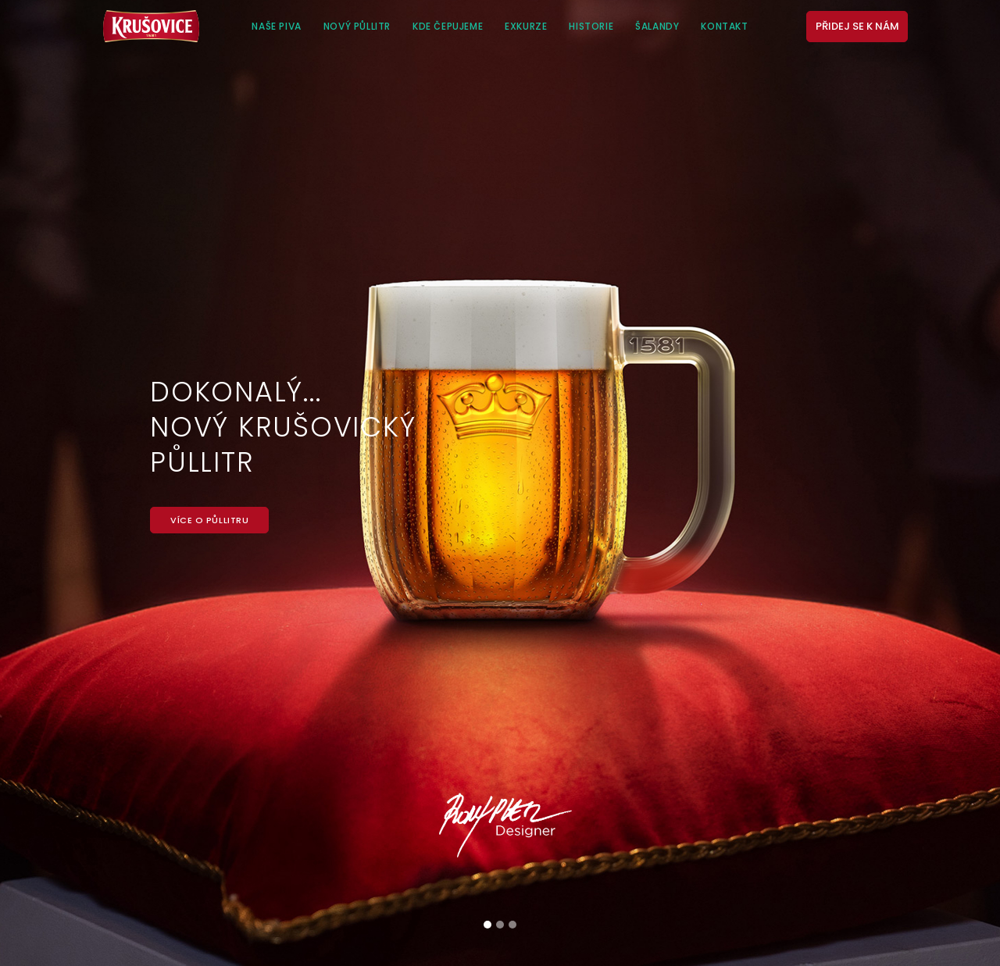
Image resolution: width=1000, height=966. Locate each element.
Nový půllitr (357, 26)
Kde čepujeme (447, 26)
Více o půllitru (209, 520)
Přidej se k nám (857, 26)
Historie (591, 26)
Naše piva (276, 26)
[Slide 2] (500, 925)
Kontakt (724, 26)
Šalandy (657, 26)
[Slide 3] (512, 925)
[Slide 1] (487, 925)
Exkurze (526, 26)
